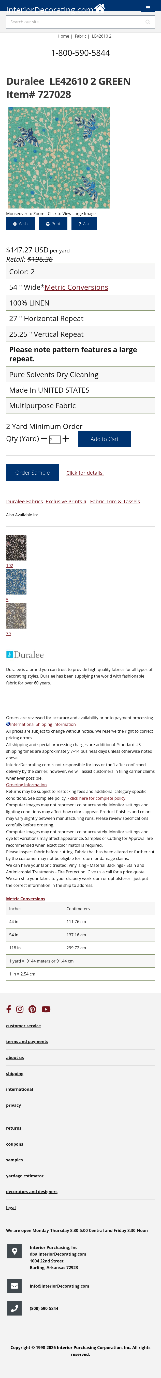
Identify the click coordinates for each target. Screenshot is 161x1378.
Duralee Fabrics (24, 501)
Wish (23, 224)
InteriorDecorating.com (56, 7)
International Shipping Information (41, 724)
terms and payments (27, 1041)
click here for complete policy (97, 798)
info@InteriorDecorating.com (59, 1286)
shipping (14, 1073)
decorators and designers (31, 1191)
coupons (14, 1144)
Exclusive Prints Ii (66, 501)
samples (14, 1160)
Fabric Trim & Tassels (115, 501)
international (19, 1089)
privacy (13, 1105)
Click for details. (85, 472)
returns (13, 1128)
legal (11, 1207)
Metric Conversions (76, 287)
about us (15, 1057)
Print (56, 224)
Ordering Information (26, 785)
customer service (23, 1026)
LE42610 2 (101, 36)
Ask (86, 224)
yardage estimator (24, 1176)
